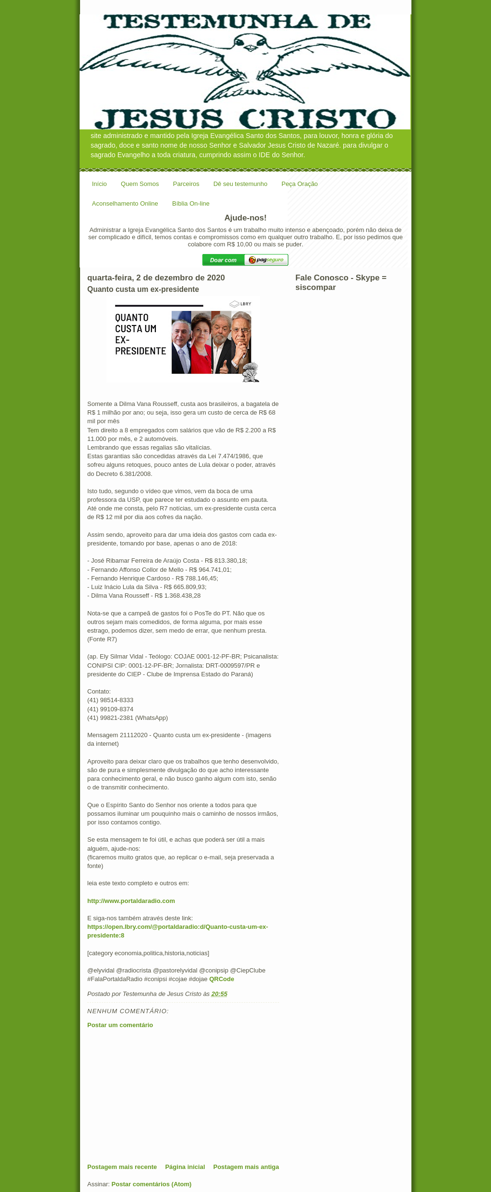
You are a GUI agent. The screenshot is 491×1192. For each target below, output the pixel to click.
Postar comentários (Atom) (152, 1184)
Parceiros (186, 183)
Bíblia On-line (191, 203)
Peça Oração (299, 183)
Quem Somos (140, 183)
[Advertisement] (159, 1096)
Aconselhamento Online (125, 203)
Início (99, 183)
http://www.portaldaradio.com (131, 900)
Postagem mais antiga (246, 1166)
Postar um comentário (120, 1025)
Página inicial (185, 1166)
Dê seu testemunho (240, 183)
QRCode (221, 979)
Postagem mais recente (122, 1166)
